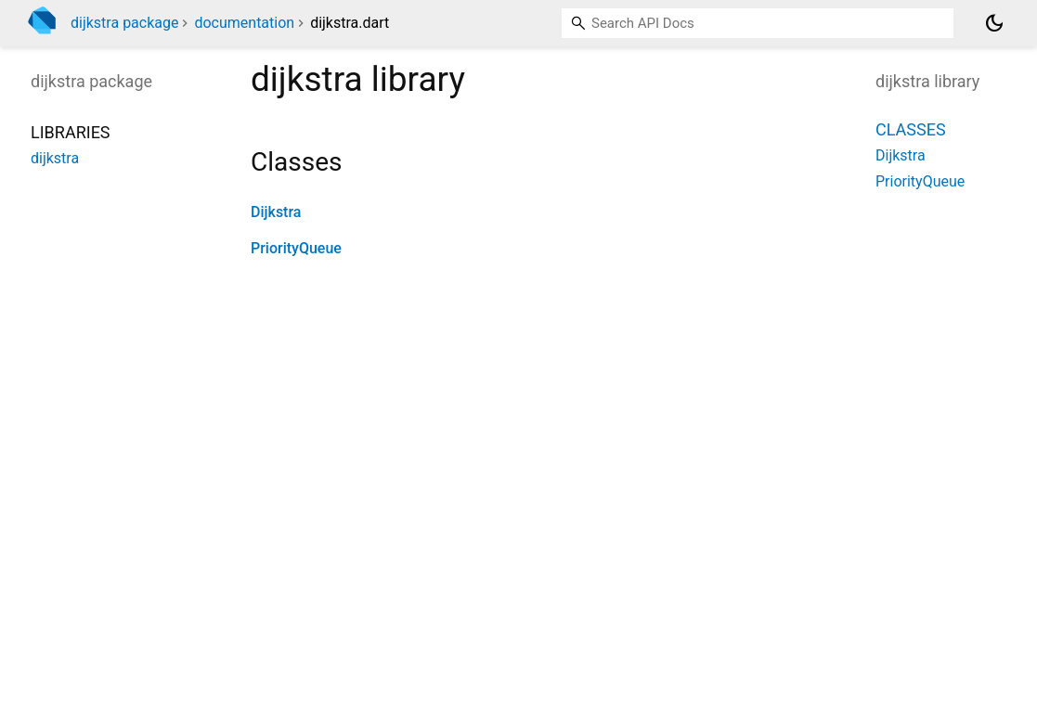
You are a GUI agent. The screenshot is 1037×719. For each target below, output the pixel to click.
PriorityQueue (296, 248)
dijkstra (55, 158)
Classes (910, 129)
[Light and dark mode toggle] (994, 23)
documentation (244, 23)
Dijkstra (276, 212)
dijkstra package (124, 23)
